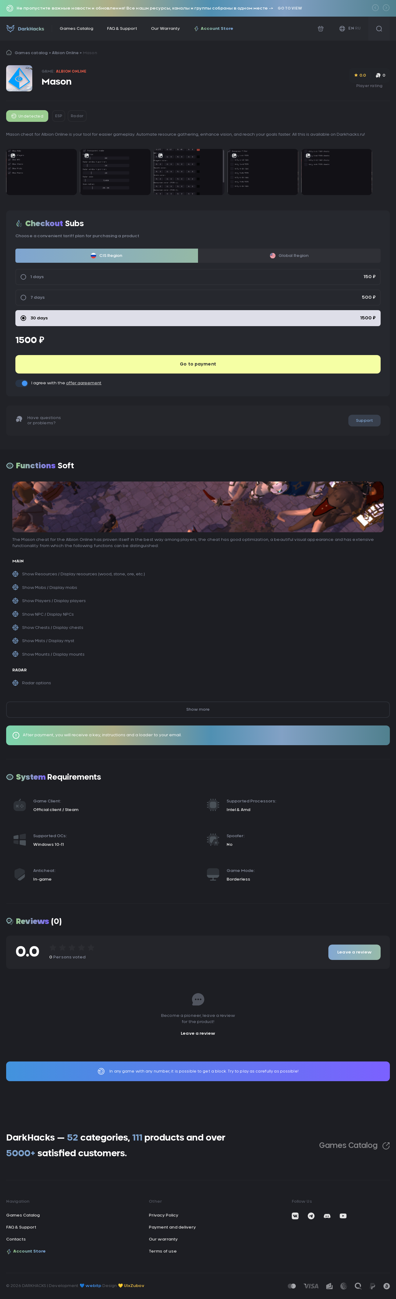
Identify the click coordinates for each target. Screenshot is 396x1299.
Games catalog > (33, 53)
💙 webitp (90, 1286)
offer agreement (83, 383)
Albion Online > (67, 53)
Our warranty (163, 1239)
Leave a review (354, 952)
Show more (198, 709)
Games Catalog (76, 29)
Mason (90, 53)
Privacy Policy (163, 1215)
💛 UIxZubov (131, 1286)
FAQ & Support (122, 29)
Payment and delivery (172, 1227)
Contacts (16, 1239)
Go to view (290, 8)
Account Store (213, 28)
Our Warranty (165, 29)
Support (364, 420)
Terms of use (163, 1251)
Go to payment (198, 364)
